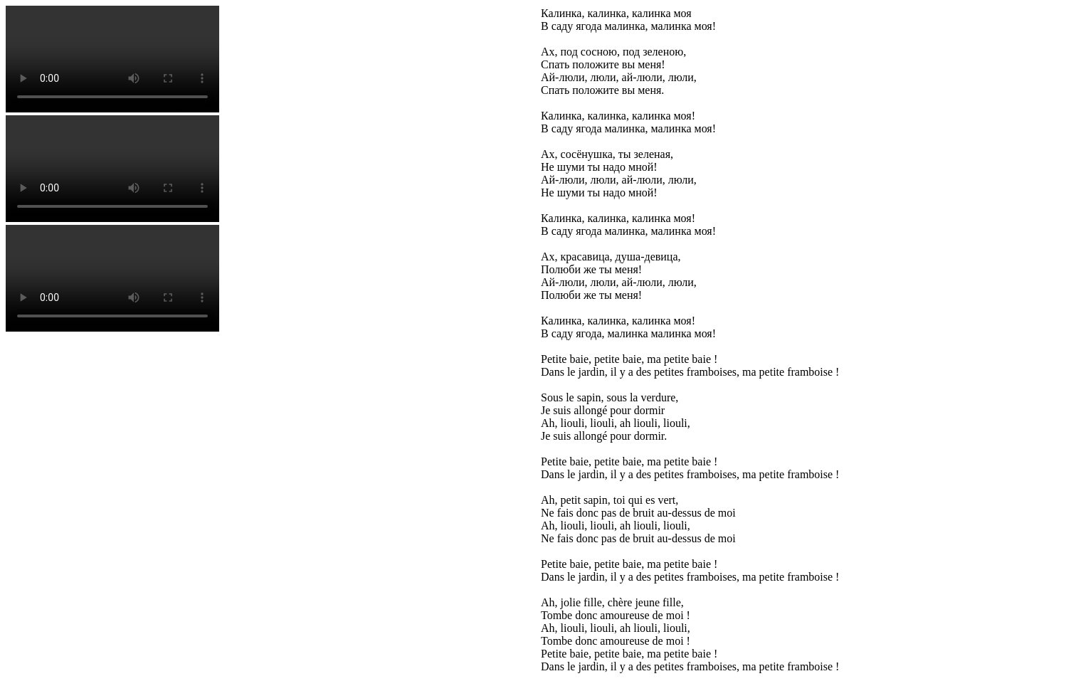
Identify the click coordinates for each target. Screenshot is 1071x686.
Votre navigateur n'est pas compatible (112, 59)
